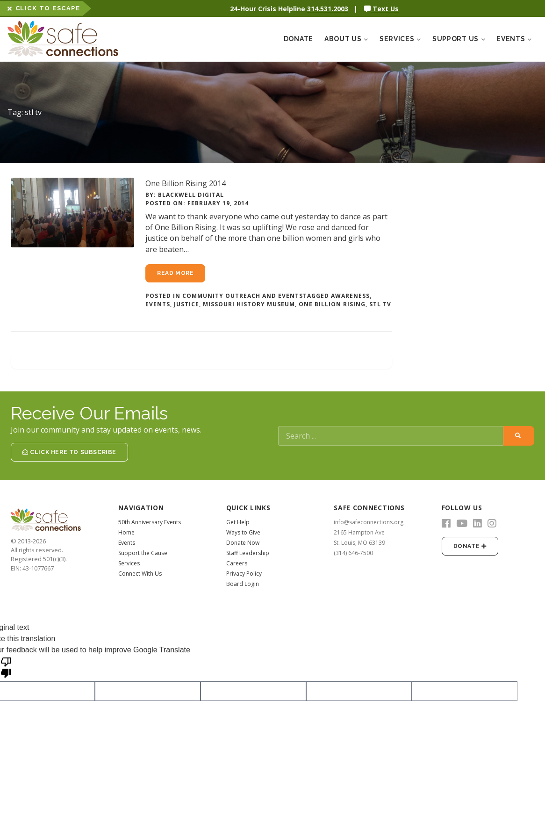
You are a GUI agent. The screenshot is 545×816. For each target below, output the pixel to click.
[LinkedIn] (477, 523)
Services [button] (400, 39)
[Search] (390, 436)
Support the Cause (142, 553)
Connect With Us (140, 574)
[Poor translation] (6, 667)
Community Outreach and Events (242, 296)
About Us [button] (346, 39)
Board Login (242, 584)
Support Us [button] (458, 39)
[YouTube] (461, 523)
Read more (175, 273)
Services (129, 563)
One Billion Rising (332, 304)
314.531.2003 (327, 8)
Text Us (381, 8)
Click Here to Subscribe (69, 452)
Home (126, 532)
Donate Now (242, 543)
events (157, 304)
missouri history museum (249, 304)
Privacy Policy (244, 574)
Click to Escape (43, 8)
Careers (236, 563)
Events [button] (514, 39)
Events (126, 543)
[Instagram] (492, 523)
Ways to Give (243, 532)
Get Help (238, 522)
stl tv (380, 304)
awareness (350, 296)
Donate (298, 39)
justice (186, 304)
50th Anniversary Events (149, 522)
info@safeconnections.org (368, 522)
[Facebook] (446, 523)
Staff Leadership (247, 553)
